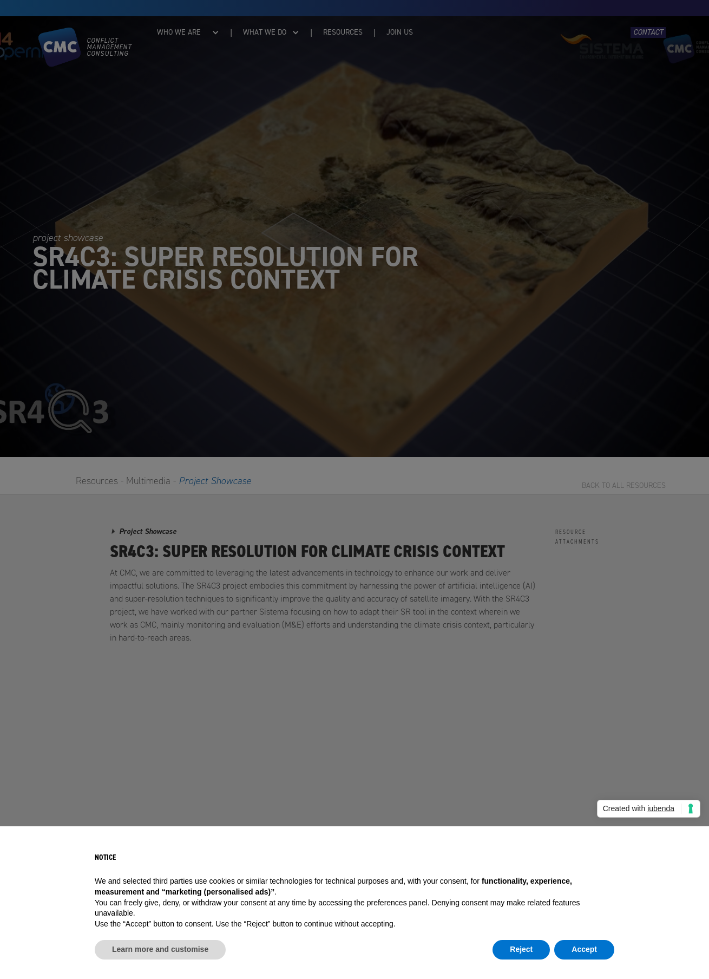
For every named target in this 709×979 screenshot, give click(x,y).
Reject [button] (521, 949)
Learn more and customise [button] (160, 949)
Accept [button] (584, 949)
